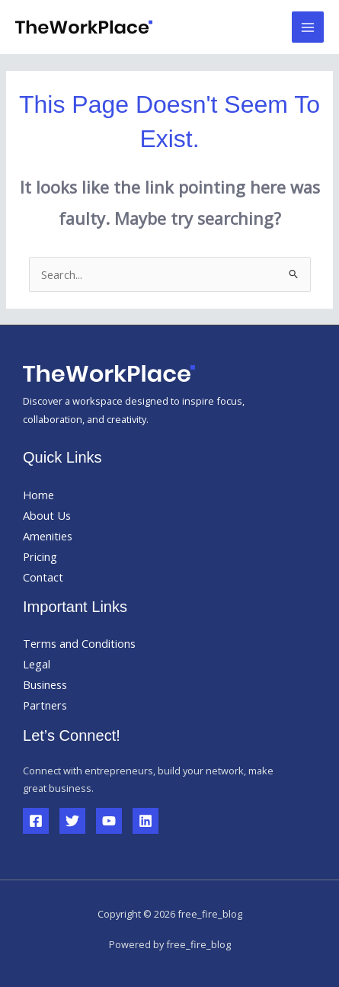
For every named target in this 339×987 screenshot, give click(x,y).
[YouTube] (109, 821)
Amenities (47, 535)
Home (38, 494)
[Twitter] (72, 821)
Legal (36, 663)
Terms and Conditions (79, 643)
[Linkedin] (145, 821)
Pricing (40, 556)
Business (45, 684)
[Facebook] (36, 821)
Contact (43, 577)
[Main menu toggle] (308, 27)
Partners (45, 705)
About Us (47, 515)
